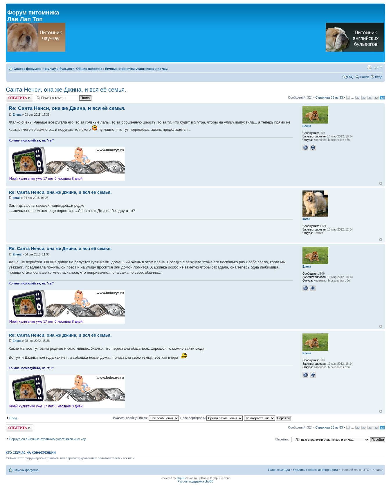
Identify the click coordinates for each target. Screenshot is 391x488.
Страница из (329, 97)
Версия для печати (369, 67)
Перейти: (282, 439)
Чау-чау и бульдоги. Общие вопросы (73, 68)
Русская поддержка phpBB (195, 481)
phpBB (181, 478)
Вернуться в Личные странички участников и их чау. (47, 439)
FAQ (350, 77)
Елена (17, 114)
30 (363, 97)
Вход (378, 77)
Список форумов (27, 68)
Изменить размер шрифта (378, 67)
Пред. (13, 418)
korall (17, 197)
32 (376, 97)
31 (370, 97)
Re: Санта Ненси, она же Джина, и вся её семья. (67, 108)
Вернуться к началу (380, 183)
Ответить (19, 97)
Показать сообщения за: (145, 418)
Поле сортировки (211, 418)
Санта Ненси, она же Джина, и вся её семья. (66, 89)
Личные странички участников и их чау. (136, 68)
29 (357, 97)
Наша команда (279, 469)
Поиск (364, 77)
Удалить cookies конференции (315, 469)
